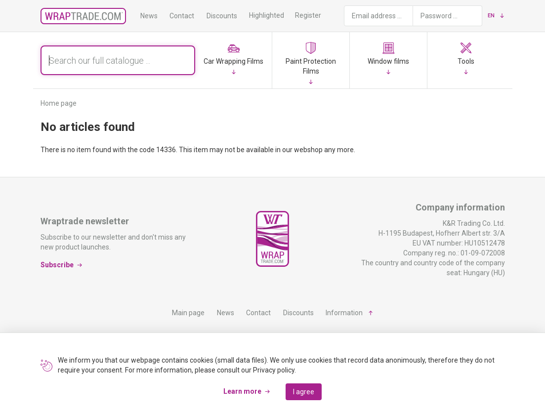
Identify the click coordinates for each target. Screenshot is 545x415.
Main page (188, 313)
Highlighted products (281, 15)
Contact (181, 16)
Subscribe (57, 265)
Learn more (242, 391)
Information (344, 313)
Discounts (222, 16)
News (149, 16)
